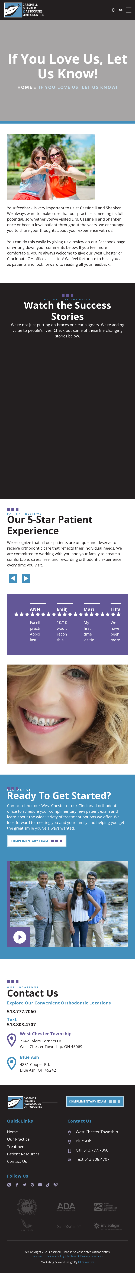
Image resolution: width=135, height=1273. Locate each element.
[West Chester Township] (11, 1040)
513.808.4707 (24, 1024)
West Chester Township (46, 1033)
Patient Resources (23, 1153)
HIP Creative (86, 1262)
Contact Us (17, 1161)
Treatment (16, 1146)
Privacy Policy (55, 1256)
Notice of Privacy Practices (85, 1256)
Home (24, 87)
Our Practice (18, 1139)
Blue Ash (29, 1057)
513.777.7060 (24, 1011)
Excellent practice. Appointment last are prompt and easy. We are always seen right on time (35, 631)
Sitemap (38, 1256)
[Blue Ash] (11, 1063)
